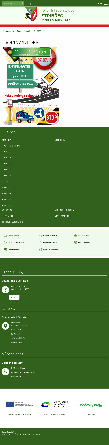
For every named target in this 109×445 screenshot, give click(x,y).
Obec (19, 31)
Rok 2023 (7, 164)
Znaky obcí (7, 209)
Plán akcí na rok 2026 (12, 146)
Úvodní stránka (8, 31)
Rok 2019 (7, 187)
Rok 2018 (7, 193)
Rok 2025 (7, 152)
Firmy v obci (8, 215)
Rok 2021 (7, 176)
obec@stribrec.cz (18, 342)
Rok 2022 (7, 170)
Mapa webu (16, 376)
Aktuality (27, 31)
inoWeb (11, 434)
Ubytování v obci (63, 215)
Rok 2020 (37, 31)
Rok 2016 (7, 205)
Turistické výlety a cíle (12, 221)
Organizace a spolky (64, 209)
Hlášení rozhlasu (18, 368)
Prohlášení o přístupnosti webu (24, 372)
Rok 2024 (7, 158)
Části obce (60, 139)
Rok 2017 (7, 199)
